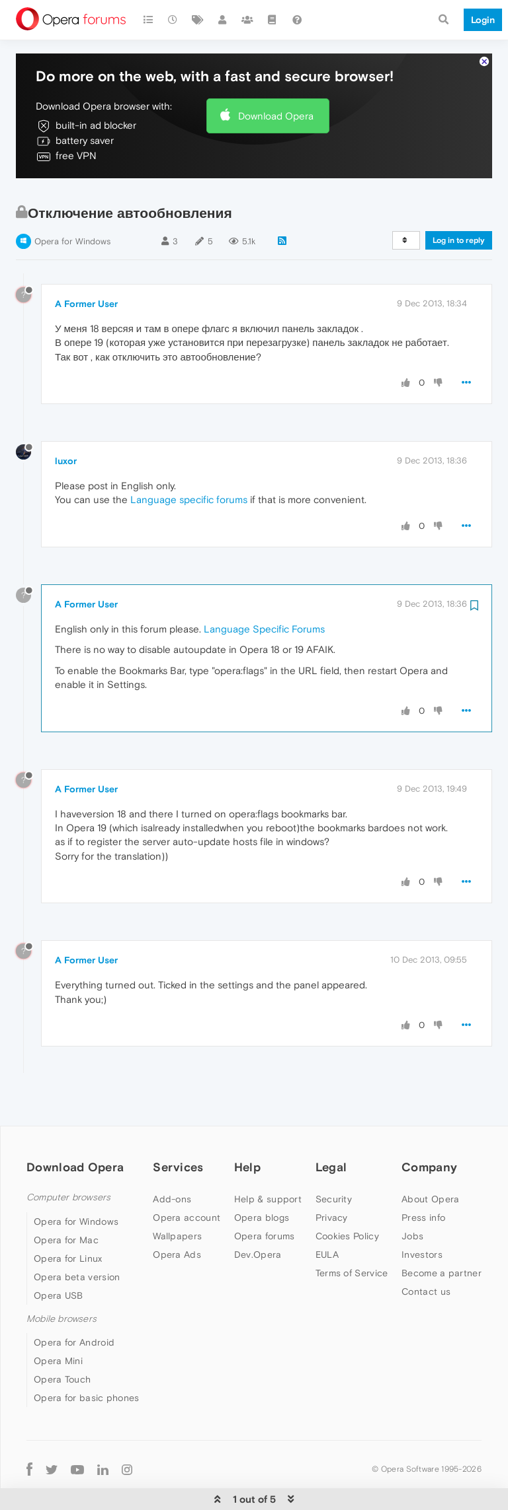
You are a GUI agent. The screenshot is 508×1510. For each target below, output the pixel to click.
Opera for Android (74, 1302)
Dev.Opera (258, 1214)
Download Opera (276, 75)
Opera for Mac (66, 1199)
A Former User (86, 263)
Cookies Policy (347, 1195)
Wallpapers (177, 1195)
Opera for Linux (68, 1218)
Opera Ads (177, 1214)
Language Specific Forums (264, 588)
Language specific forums (188, 459)
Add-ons (172, 1158)
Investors (422, 1214)
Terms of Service (352, 1232)
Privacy (332, 1177)
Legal (331, 1127)
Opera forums (264, 1195)
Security (334, 1158)
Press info (423, 1177)
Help (247, 1127)
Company (429, 1127)
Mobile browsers (61, 1278)
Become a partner (442, 1232)
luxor (66, 420)
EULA (327, 1214)
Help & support (268, 1158)
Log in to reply (459, 200)
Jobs (412, 1195)
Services (178, 1127)
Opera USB (58, 1255)
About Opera (430, 1158)
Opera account (186, 1177)
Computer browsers (68, 1157)
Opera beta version (77, 1236)
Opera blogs (261, 1177)
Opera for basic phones (87, 1357)
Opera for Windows (72, 201)
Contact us (426, 1251)
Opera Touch (62, 1339)
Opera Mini (58, 1320)
